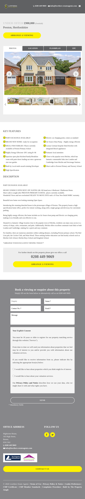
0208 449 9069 (42, 256)
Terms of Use (35, 484)
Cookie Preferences (73, 484)
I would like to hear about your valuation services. (33, 376)
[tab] (12, 48)
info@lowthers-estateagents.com (17, 448)
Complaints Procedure (51, 487)
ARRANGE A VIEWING (22, 35)
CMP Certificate (10, 487)
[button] (9, 74)
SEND (42, 400)
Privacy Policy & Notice (53, 484)
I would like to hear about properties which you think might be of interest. (42, 369)
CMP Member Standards (29, 487)
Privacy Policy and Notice (27, 383)
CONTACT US (42, 469)
